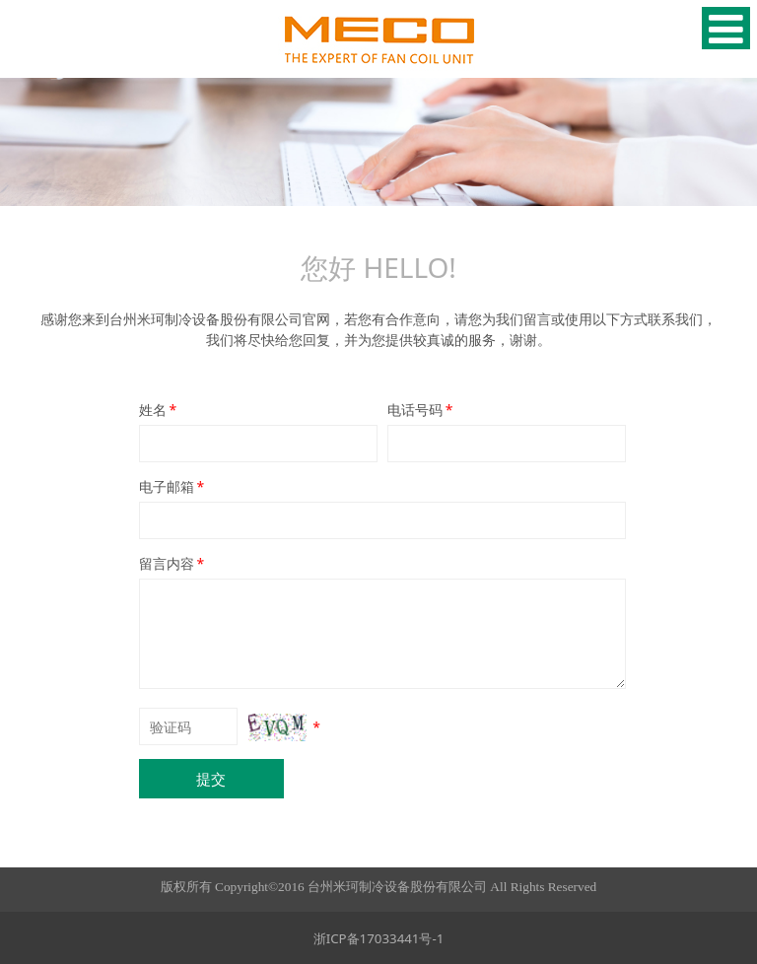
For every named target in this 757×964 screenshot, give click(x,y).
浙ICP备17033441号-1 (379, 938)
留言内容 (173, 563)
